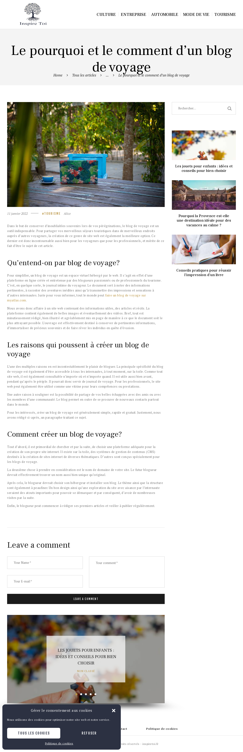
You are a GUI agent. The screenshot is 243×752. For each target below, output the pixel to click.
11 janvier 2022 (17, 213)
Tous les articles (84, 75)
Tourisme (52, 213)
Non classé (86, 671)
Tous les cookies (34, 733)
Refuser (89, 733)
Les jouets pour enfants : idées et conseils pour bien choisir (86, 657)
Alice (67, 213)
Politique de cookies (59, 743)
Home (57, 75)
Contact (121, 729)
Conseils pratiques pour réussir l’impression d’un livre (203, 272)
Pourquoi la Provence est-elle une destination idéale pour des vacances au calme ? (204, 220)
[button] (113, 710)
